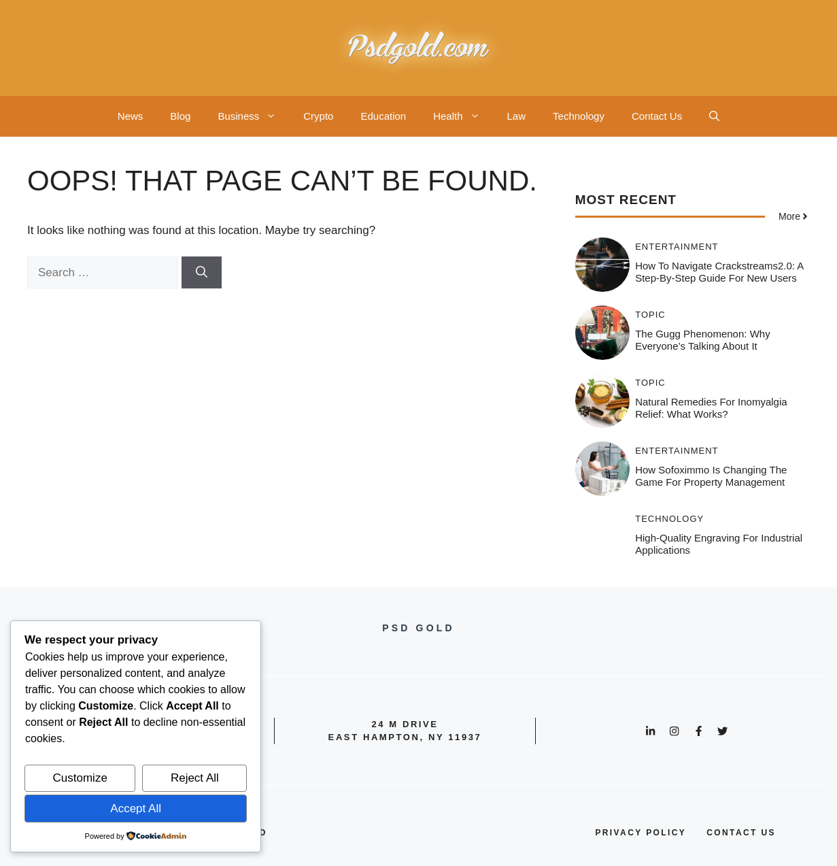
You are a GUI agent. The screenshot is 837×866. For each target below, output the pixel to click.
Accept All (135, 808)
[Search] (202, 272)
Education (383, 116)
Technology (578, 116)
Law (516, 116)
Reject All (195, 777)
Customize (80, 777)
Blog (180, 116)
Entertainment (676, 246)
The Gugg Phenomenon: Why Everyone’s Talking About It (702, 340)
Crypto (318, 116)
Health (463, 116)
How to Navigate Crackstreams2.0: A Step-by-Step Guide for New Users (719, 272)
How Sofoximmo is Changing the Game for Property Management (711, 476)
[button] (714, 116)
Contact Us (657, 116)
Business (254, 116)
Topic (650, 314)
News (130, 116)
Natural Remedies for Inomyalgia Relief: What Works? (711, 408)
